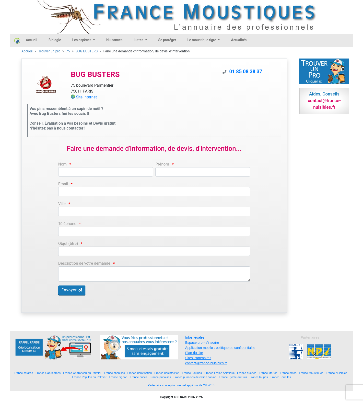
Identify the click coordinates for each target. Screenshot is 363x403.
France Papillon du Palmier (89, 377)
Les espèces (82, 40)
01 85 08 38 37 (245, 71)
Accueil (31, 40)
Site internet (86, 97)
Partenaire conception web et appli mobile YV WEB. (181, 385)
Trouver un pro (49, 51)
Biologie (54, 40)
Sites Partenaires (198, 358)
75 (68, 51)
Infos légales (195, 337)
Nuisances (114, 40)
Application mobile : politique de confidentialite (220, 348)
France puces (138, 377)
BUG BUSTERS (87, 51)
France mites (288, 372)
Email (63, 184)
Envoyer (71, 290)
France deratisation (139, 372)
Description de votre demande (84, 263)
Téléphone (67, 223)
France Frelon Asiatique (219, 372)
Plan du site (194, 353)
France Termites (280, 377)
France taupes (259, 377)
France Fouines (192, 372)
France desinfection (166, 372)
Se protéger (167, 40)
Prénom (162, 164)
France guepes (246, 372)
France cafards (23, 372)
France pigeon (118, 377)
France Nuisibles (336, 372)
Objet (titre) (68, 243)
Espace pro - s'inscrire (202, 342)
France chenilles (114, 372)
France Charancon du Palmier (82, 372)
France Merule (268, 372)
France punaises (160, 377)
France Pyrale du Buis (233, 377)
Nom (62, 164)
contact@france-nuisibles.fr (206, 363)
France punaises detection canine (195, 377)
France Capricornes (48, 372)
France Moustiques (311, 372)
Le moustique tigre (202, 40)
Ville (62, 204)
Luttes (139, 40)
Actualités (238, 40)
